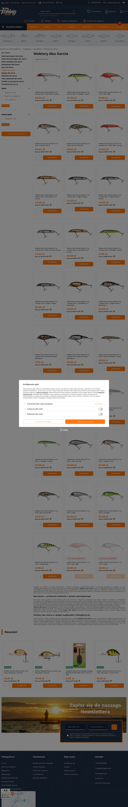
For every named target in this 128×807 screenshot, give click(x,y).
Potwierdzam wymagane (43, 421)
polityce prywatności (42, 392)
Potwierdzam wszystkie (85, 421)
